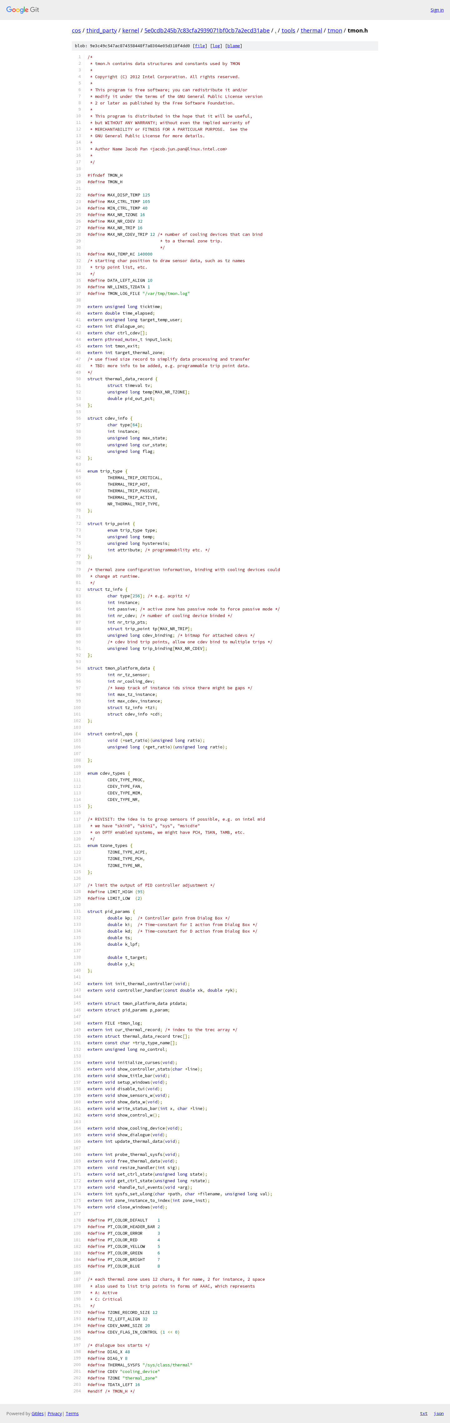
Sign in (437, 10)
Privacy (55, 1413)
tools (288, 30)
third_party (101, 30)
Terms (72, 1413)
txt (424, 1413)
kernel (130, 30)
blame (234, 45)
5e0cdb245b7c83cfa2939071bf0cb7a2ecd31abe (207, 30)
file (200, 45)
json (439, 1413)
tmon (335, 30)
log (216, 45)
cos (76, 30)
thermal (311, 30)
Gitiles (38, 1413)
